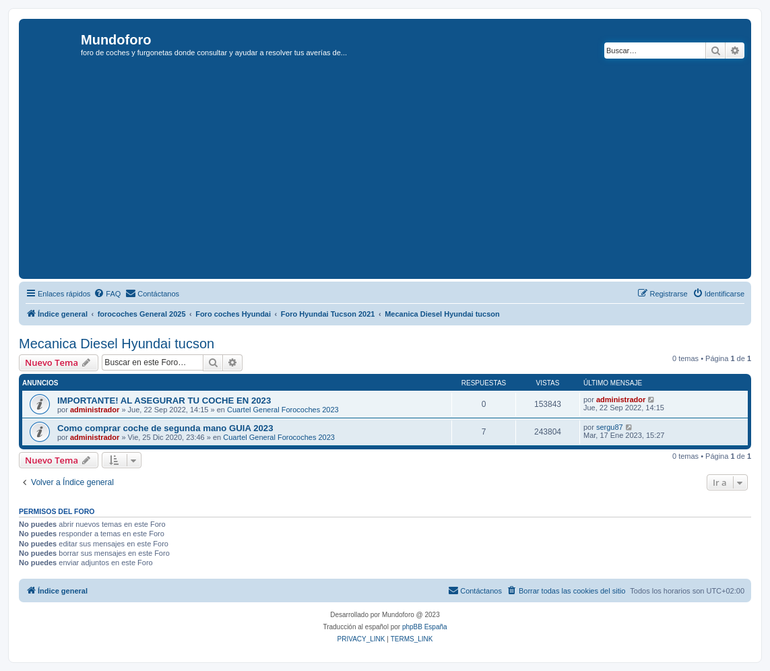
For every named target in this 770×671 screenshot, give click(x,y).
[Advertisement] (396, 174)
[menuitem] (107, 294)
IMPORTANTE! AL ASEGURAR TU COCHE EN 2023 (164, 400)
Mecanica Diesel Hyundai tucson (116, 343)
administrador (94, 410)
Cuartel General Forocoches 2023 (283, 410)
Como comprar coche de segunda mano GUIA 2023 (165, 428)
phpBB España (424, 627)
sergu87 (609, 427)
